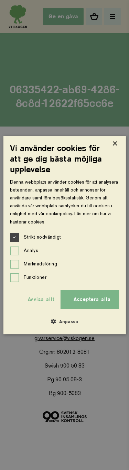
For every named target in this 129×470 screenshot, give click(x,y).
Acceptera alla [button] (92, 299)
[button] (64, 321)
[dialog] (64, 235)
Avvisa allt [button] (41, 299)
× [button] (114, 143)
